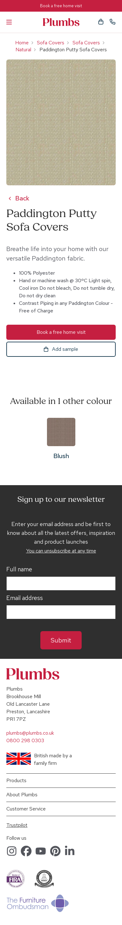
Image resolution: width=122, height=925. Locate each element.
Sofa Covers (50, 42)
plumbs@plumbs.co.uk (30, 733)
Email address (24, 598)
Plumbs (61, 22)
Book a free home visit (61, 5)
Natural (23, 49)
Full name (19, 569)
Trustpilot (16, 825)
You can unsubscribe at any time (61, 550)
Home (22, 42)
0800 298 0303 (25, 740)
